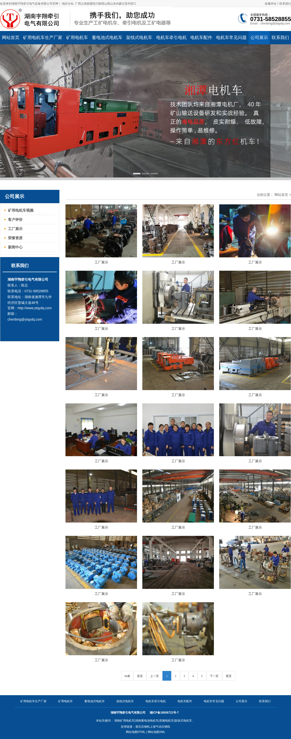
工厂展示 (15, 229)
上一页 (154, 676)
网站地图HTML (135, 732)
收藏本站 (270, 3)
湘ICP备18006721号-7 (164, 712)
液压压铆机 (142, 726)
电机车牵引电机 (156, 701)
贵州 (127, 3)
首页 (140, 676)
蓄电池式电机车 (94, 701)
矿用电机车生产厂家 (33, 701)
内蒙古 (120, 3)
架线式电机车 (125, 701)
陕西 (101, 3)
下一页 (214, 676)
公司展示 (241, 701)
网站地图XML (156, 732)
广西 (78, 3)
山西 (107, 3)
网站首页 (281, 195)
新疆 (90, 3)
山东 (113, 3)
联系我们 (285, 3)
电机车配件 (185, 701)
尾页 (229, 676)
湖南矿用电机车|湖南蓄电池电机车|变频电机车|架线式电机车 (153, 720)
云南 (84, 3)
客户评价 (15, 219)
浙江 (133, 3)
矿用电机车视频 (20, 210)
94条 (127, 676)
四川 (95, 3)
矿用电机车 (65, 701)
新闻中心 (15, 247)
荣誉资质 (15, 238)
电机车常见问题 (214, 701)
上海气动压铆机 (160, 726)
